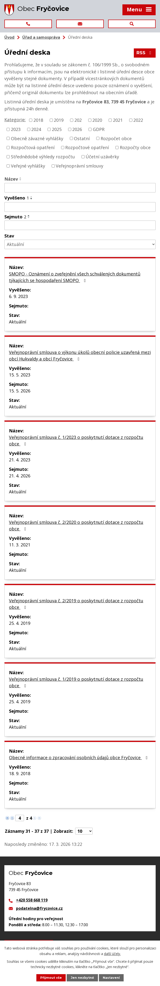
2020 (97, 120)
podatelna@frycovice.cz (39, 908)
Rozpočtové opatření (87, 147)
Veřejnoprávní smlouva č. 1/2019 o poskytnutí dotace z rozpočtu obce (76, 682)
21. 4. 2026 (19, 476)
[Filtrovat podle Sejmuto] (80, 225)
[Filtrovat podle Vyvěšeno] (80, 207)
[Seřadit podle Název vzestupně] (20, 178)
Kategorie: (15, 119)
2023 (16, 129)
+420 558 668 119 (32, 900)
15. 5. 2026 (19, 391)
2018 (38, 120)
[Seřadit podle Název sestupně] (20, 180)
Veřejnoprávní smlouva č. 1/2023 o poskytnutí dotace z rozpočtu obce (76, 440)
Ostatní (82, 138)
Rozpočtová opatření (33, 147)
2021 (118, 120)
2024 (36, 129)
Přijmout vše (51, 977)
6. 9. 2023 (18, 296)
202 (78, 120)
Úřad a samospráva (41, 37)
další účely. (112, 953)
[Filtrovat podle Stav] (80, 244)
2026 (77, 129)
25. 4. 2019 (19, 623)
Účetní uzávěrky (102, 157)
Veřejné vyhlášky (28, 166)
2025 (57, 129)
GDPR (98, 129)
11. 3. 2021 (19, 545)
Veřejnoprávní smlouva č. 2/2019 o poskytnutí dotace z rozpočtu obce (76, 604)
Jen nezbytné (82, 977)
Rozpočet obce (116, 138)
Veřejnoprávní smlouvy (79, 166)
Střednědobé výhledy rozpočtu (43, 157)
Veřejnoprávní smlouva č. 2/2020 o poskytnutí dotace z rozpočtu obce (76, 525)
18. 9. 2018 (19, 773)
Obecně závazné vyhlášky (37, 138)
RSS (144, 52)
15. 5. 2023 (19, 375)
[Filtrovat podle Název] (80, 188)
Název (11, 179)
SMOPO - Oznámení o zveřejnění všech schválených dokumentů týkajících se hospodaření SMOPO (74, 277)
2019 (59, 120)
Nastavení (111, 977)
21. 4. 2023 (19, 460)
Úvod (9, 37)
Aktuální (17, 322)
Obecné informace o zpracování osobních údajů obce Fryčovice (79, 757)
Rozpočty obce (135, 147)
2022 (138, 120)
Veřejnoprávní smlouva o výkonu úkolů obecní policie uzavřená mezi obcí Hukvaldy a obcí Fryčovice (80, 355)
